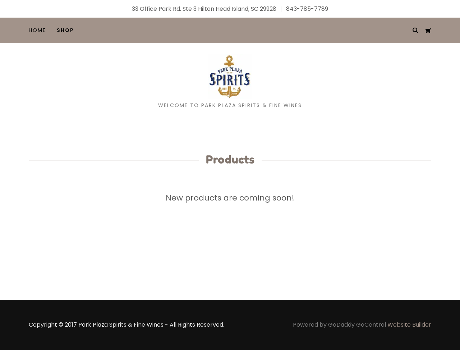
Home (37, 30)
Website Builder (409, 325)
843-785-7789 (307, 9)
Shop (65, 30)
